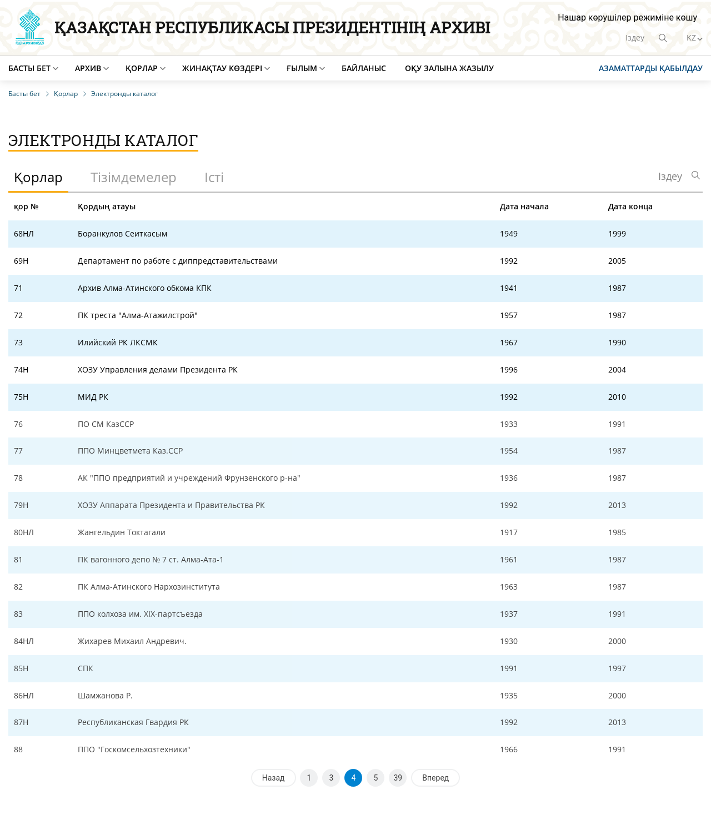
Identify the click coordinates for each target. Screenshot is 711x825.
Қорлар (142, 68)
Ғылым (302, 68)
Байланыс (364, 68)
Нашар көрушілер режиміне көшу (627, 17)
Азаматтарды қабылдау (651, 68)
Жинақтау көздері (222, 68)
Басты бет (29, 68)
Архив (88, 68)
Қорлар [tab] (38, 177)
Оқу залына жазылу (449, 68)
